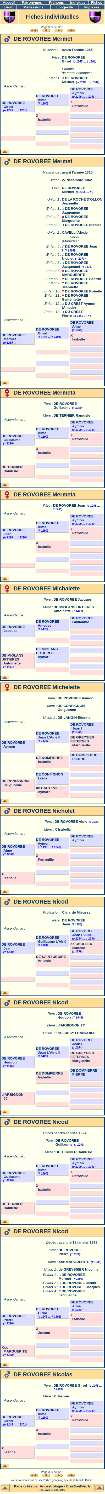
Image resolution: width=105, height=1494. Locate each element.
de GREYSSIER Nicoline (79, 1269)
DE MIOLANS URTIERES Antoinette (13, 659)
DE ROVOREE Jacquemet (75, 265)
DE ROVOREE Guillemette (75, 297)
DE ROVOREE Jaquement (75, 210)
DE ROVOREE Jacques (72, 599)
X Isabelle (43, 118)
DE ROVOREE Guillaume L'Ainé (51, 939)
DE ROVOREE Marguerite (75, 219)
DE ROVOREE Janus (79, 1283)
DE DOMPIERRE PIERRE (83, 757)
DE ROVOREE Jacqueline (72, 1293)
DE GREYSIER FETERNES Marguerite (82, 741)
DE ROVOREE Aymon (82, 91)
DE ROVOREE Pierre (13, 1318)
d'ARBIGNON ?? (71, 1025)
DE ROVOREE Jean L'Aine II (48, 735)
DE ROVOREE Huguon (69, 1015)
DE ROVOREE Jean (69, 505)
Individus (78, 2)
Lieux (8, 7)
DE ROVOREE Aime (71, 822)
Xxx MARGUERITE (74, 1262)
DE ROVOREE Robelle (83, 291)
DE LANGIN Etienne (74, 718)
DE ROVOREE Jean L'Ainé (82, 933)
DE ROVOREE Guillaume (65, 406)
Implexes (91, 7)
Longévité (64, 7)
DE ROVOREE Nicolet (83, 225)
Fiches (96, 2)
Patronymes (32, 2)
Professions (33, 7)
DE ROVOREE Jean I (82, 726)
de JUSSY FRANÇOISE (77, 1033)
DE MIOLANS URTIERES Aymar (47, 653)
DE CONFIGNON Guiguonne (71, 708)
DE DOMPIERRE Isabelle (49, 760)
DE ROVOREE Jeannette (75, 285)
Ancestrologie (51, 1486)
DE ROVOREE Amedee (47, 623)
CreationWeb (76, 1486)
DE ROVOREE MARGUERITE (75, 273)
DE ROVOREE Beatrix (83, 279)
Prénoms (56, 2)
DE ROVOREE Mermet (73, 190)
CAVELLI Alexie (75, 232)
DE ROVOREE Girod (70, 1385)
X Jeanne (43, 1331)
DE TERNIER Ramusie (71, 415)
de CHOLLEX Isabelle (81, 946)
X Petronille (79, 104)
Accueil (9, 2)
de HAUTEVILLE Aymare (49, 790)
